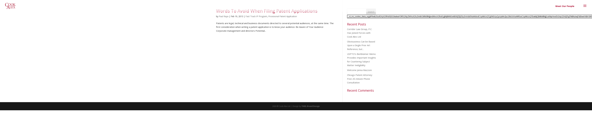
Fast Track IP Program (256, 16)
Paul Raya (223, 16)
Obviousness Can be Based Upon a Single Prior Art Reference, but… (361, 45)
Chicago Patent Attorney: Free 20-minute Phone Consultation (360, 78)
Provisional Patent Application (282, 16)
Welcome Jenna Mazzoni (359, 70)
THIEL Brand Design (310, 106)
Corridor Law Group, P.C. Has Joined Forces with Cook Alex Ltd (359, 33)
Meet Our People (564, 6)
